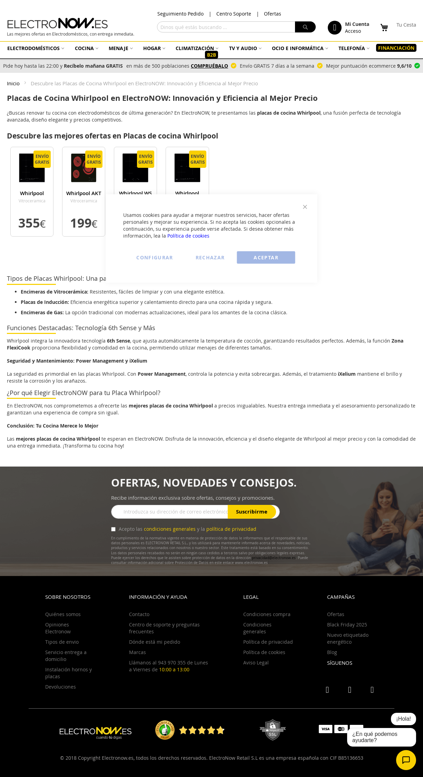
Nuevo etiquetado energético (347, 638)
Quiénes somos (63, 614)
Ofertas (272, 13)
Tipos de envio (62, 642)
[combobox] (236, 26)
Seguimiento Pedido (180, 13)
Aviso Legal (256, 662)
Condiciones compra (267, 614)
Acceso (353, 31)
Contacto (139, 614)
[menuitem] (35, 48)
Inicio (14, 83)
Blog (332, 652)
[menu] (211, 51)
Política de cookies (188, 235)
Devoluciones (60, 686)
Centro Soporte (233, 13)
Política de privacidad (268, 642)
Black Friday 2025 (347, 624)
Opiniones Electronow (58, 628)
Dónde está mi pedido (154, 642)
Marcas (137, 652)
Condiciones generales (257, 628)
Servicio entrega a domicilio (66, 655)
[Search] (305, 26)
